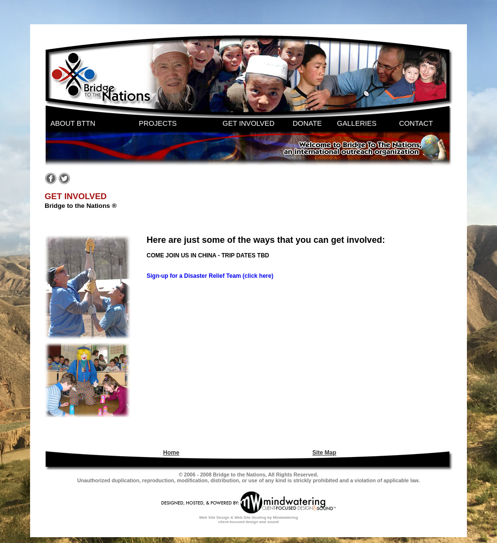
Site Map (324, 452)
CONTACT (416, 123)
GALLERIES (356, 123)
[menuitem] (170, 452)
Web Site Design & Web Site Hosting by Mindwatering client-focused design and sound (248, 519)
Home (171, 452)
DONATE (307, 123)
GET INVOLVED (249, 123)
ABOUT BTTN (73, 123)
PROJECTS (158, 123)
